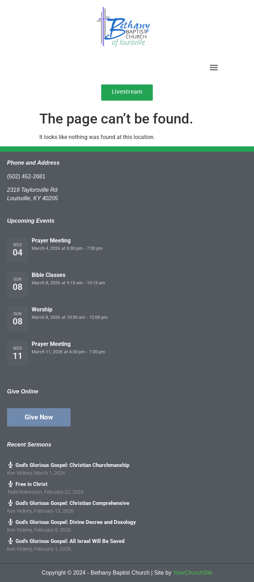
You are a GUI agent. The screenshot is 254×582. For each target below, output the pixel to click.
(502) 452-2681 (26, 176)
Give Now (39, 417)
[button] (214, 67)
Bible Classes (48, 275)
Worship (42, 309)
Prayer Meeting (51, 240)
